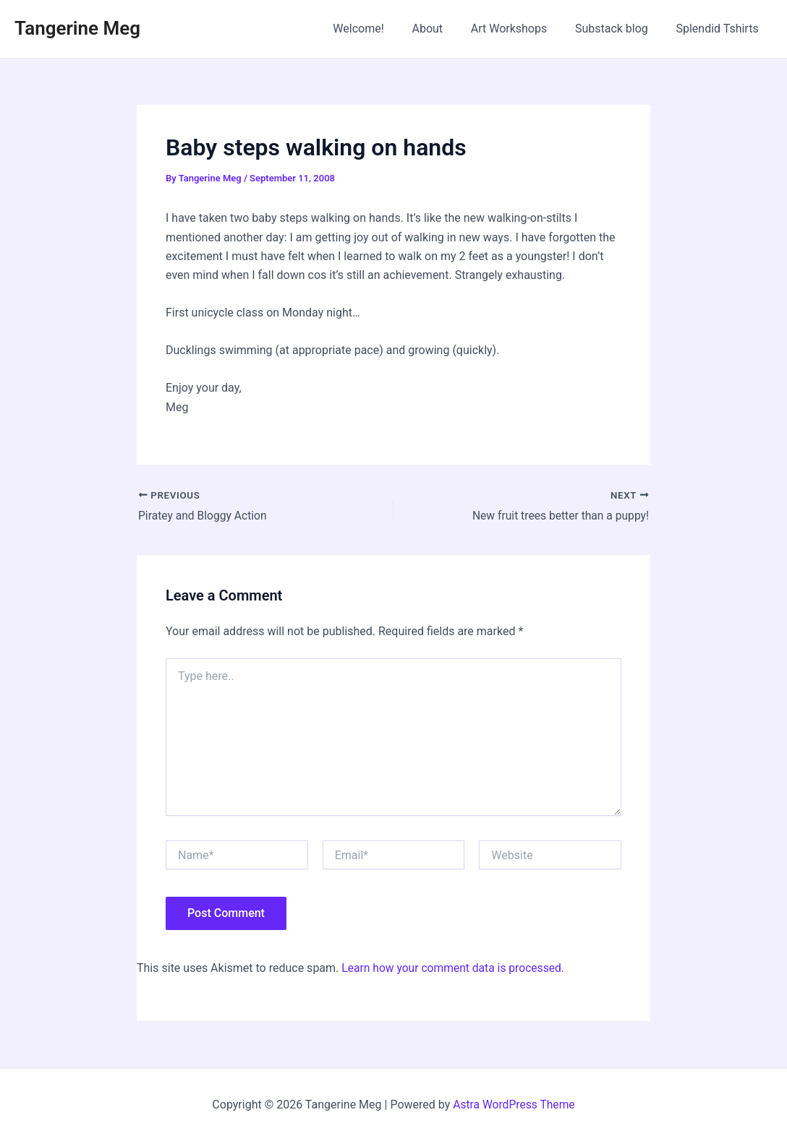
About (444, 28)
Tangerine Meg (77, 28)
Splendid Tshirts (719, 28)
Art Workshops (520, 28)
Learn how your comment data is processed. (455, 969)
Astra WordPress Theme (513, 1104)
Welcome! (379, 28)
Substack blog (618, 28)
